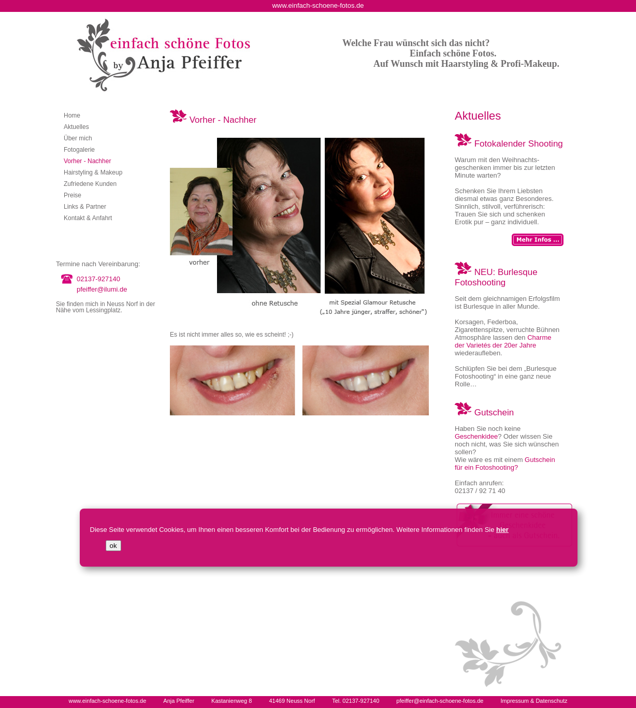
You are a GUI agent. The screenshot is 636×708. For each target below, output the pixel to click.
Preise (72, 195)
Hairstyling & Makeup (93, 172)
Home (72, 115)
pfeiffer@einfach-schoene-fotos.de (439, 701)
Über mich (78, 138)
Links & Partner (85, 206)
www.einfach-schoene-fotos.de (107, 701)
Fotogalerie (79, 149)
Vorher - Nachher (87, 161)
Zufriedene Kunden (90, 183)
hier (502, 529)
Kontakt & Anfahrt (88, 218)
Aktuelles (76, 127)
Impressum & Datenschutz (534, 701)
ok (113, 546)
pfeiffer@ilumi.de (102, 289)
